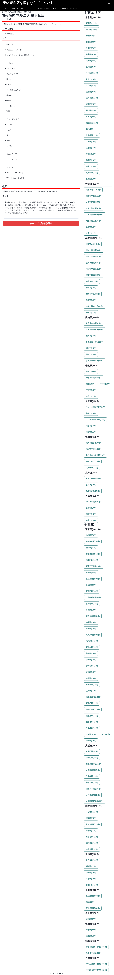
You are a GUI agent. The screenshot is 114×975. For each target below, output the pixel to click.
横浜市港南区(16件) (93, 275)
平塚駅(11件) (91, 831)
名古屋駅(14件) (92, 860)
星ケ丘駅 (27, 12)
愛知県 (4, 12)
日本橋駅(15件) (92, 776)
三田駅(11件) (91, 691)
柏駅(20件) (90, 902)
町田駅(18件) (91, 610)
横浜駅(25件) (91, 818)
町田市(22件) (91, 117)
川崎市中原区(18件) (93, 269)
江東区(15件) (91, 148)
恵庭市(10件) (91, 485)
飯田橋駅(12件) (92, 685)
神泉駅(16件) (91, 622)
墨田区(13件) (91, 160)
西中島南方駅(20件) (93, 764)
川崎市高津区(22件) (93, 250)
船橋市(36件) (91, 371)
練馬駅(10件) (91, 741)
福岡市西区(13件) (93, 461)
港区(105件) (90, 36)
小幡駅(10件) (91, 873)
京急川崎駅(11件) (93, 824)
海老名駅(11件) (92, 837)
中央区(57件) (91, 54)
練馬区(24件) (91, 104)
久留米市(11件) (92, 468)
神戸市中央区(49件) (93, 502)
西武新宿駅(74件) (93, 541)
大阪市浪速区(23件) (93, 208)
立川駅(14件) (91, 672)
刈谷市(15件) (91, 348)
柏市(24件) (90, 384)
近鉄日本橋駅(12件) (93, 789)
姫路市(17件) (91, 508)
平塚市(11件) (91, 312)
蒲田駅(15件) (91, 653)
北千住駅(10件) (92, 722)
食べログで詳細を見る (41, 223)
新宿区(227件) (91, 23)
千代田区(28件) (92, 73)
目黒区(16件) (91, 142)
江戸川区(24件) (92, 98)
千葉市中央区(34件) (93, 378)
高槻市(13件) (91, 227)
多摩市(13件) (91, 166)
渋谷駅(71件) (91, 548)
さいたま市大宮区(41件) (95, 407)
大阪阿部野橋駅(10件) (94, 801)
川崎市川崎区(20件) (93, 256)
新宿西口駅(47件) (93, 554)
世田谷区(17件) (92, 135)
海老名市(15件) (92, 281)
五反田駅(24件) (92, 591)
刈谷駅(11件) (91, 866)
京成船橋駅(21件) (93, 896)
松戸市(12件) (91, 396)
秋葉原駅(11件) (92, 716)
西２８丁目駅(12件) (93, 953)
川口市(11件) (91, 432)
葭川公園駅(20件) (93, 908)
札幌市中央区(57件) (93, 478)
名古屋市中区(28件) (93, 323)
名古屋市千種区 (15, 12)
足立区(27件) (91, 85)
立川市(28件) (91, 79)
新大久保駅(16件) (93, 616)
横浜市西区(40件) (93, 244)
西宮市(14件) (91, 520)
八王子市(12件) (92, 173)
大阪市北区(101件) (93, 190)
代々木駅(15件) (92, 641)
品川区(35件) (91, 67)
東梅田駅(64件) (92, 751)
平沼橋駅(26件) (92, 812)
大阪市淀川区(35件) (93, 202)
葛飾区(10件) (91, 179)
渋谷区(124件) (91, 29)
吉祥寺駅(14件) (92, 666)
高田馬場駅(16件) (93, 635)
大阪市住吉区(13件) (93, 221)
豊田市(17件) (91, 336)
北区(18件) (90, 129)
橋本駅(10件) (91, 936)
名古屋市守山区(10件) (94, 361)
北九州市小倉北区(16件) (95, 455)
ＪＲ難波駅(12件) (93, 795)
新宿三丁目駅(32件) (93, 566)
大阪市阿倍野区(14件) (94, 215)
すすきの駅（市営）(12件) (96, 947)
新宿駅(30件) (91, 585)
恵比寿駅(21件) (92, 604)
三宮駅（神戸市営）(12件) (96, 970)
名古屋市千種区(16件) (94, 342)
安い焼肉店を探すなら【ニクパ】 (28, 3)
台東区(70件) (91, 48)
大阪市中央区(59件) (93, 196)
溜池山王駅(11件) (93, 709)
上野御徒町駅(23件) (93, 597)
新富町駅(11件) (92, 703)
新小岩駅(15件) (92, 647)
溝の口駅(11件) (92, 843)
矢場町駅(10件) (92, 885)
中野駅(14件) (91, 660)
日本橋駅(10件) (92, 728)
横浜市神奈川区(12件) (94, 306)
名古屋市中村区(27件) (94, 329)
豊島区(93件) (91, 42)
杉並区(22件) (91, 110)
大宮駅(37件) (91, 919)
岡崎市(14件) (91, 354)
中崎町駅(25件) (92, 758)
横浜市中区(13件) (93, 294)
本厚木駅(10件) (92, 849)
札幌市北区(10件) (93, 491)
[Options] (109, 3)
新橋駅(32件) (91, 572)
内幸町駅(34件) (92, 560)
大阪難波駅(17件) (93, 770)
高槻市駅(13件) (92, 782)
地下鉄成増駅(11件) (93, 697)
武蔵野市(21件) (92, 123)
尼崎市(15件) (91, 514)
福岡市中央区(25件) (93, 449)
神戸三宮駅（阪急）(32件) (96, 964)
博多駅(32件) (91, 930)
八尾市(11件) (91, 233)
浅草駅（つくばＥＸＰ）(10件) (98, 734)
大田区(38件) (91, 61)
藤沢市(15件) (91, 288)
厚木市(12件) (91, 300)
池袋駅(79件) (91, 535)
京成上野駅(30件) (93, 579)
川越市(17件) (91, 426)
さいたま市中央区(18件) (95, 420)
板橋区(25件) (91, 92)
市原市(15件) (91, 390)
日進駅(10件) (91, 879)
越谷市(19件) (91, 413)
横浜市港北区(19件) (93, 263)
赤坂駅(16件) (91, 629)
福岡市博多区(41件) (93, 443)
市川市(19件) (105, 384)
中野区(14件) (91, 154)
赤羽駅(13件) (91, 678)
